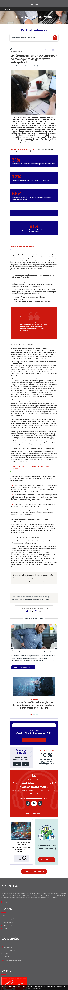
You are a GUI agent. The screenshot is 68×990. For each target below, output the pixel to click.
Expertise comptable (9, 919)
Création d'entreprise (9, 916)
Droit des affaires (8, 925)
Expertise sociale (8, 922)
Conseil (5, 928)
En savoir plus (37, 988)
